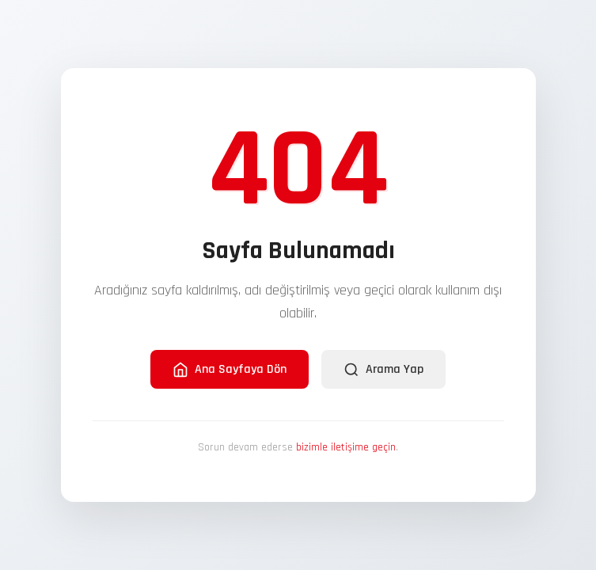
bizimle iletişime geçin (346, 447)
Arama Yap (383, 369)
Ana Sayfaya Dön (230, 369)
